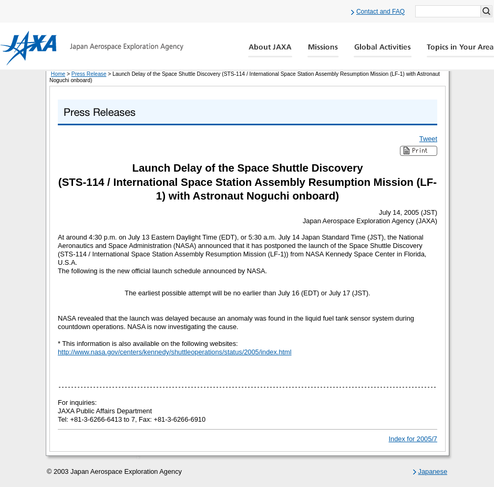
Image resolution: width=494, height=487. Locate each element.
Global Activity (382, 50)
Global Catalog (460, 50)
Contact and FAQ (380, 11)
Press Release (89, 74)
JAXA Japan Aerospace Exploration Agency (91, 48)
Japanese (433, 471)
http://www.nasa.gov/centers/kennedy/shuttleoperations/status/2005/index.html (175, 352)
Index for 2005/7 (413, 439)
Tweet (428, 139)
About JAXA (270, 50)
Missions (323, 50)
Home (58, 74)
